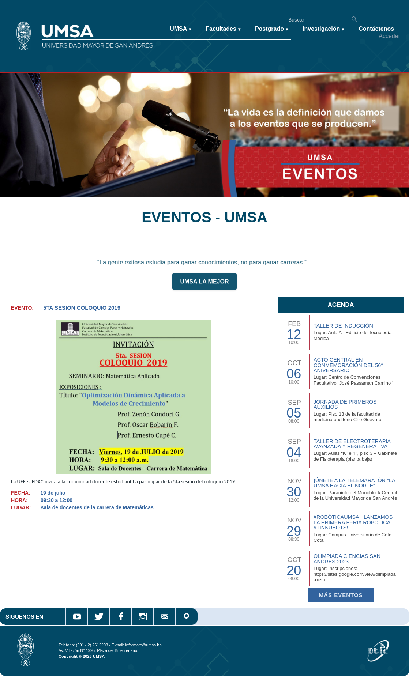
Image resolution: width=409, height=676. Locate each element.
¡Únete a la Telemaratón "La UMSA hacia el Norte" (354, 482)
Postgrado (271, 29)
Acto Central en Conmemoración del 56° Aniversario (348, 365)
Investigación (323, 29)
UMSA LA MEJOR (204, 284)
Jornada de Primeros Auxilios (345, 404)
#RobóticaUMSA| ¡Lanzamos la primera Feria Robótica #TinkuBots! (353, 522)
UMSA (180, 29)
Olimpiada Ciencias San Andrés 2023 (347, 558)
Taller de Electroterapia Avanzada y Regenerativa (352, 443)
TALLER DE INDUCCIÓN (343, 326)
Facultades (223, 29)
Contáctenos (376, 29)
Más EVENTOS (341, 595)
